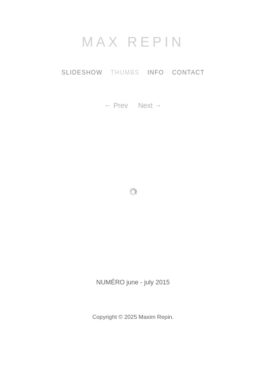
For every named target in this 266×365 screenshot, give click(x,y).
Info (155, 72)
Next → (150, 105)
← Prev (116, 105)
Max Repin (133, 42)
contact (188, 72)
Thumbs (124, 72)
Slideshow (81, 72)
